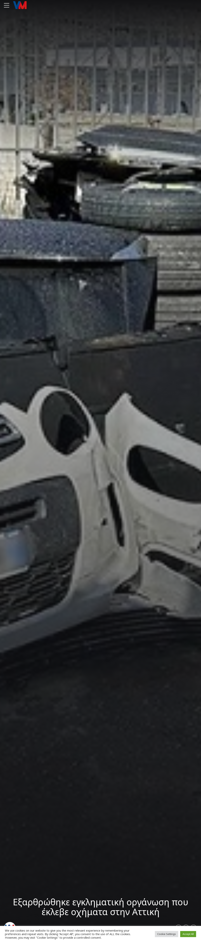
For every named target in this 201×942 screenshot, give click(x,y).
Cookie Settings (166, 934)
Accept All (188, 934)
